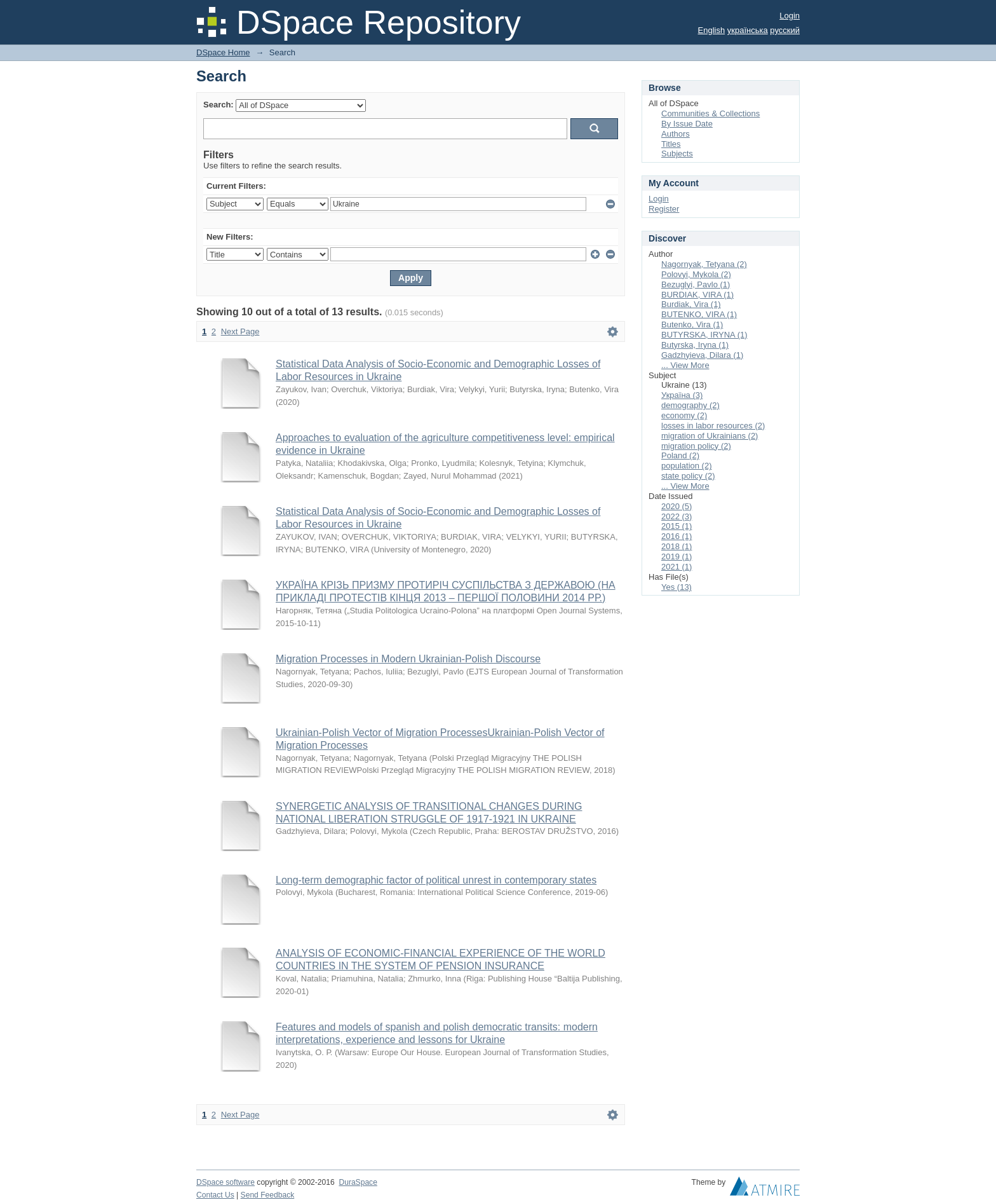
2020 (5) (676, 506)
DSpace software (225, 1182)
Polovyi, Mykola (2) (696, 274)
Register (664, 209)
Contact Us (215, 1195)
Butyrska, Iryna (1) (695, 345)
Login (789, 15)
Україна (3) (682, 395)
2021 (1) (676, 566)
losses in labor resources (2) (713, 425)
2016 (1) (676, 536)
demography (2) (690, 405)
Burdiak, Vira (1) (691, 304)
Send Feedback (268, 1195)
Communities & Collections (710, 113)
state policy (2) (688, 476)
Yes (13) (676, 587)
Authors (675, 134)
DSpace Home (223, 52)
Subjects (677, 153)
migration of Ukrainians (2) (709, 436)
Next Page (240, 331)
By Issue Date (687, 123)
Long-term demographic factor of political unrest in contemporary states (436, 880)
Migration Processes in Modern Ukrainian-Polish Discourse (408, 658)
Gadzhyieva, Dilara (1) (702, 355)
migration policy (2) (696, 446)
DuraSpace (358, 1182)
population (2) (686, 465)
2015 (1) (676, 526)
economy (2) (684, 415)
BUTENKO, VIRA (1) (699, 314)
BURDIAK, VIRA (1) (697, 294)
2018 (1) (676, 546)
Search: (218, 104)
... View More (685, 365)
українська (747, 30)
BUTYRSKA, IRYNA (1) (704, 334)
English (711, 30)
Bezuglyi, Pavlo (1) (695, 284)
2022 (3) (676, 516)
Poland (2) (680, 455)
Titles (671, 144)
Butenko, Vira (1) (692, 324)
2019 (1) (676, 556)
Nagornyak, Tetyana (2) (704, 264)
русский (785, 30)
